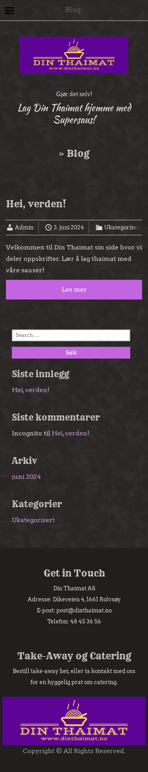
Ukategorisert (123, 227)
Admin (24, 227)
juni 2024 (26, 476)
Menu (9, 10)
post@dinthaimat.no (84, 610)
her (64, 671)
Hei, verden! (36, 204)
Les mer (74, 289)
